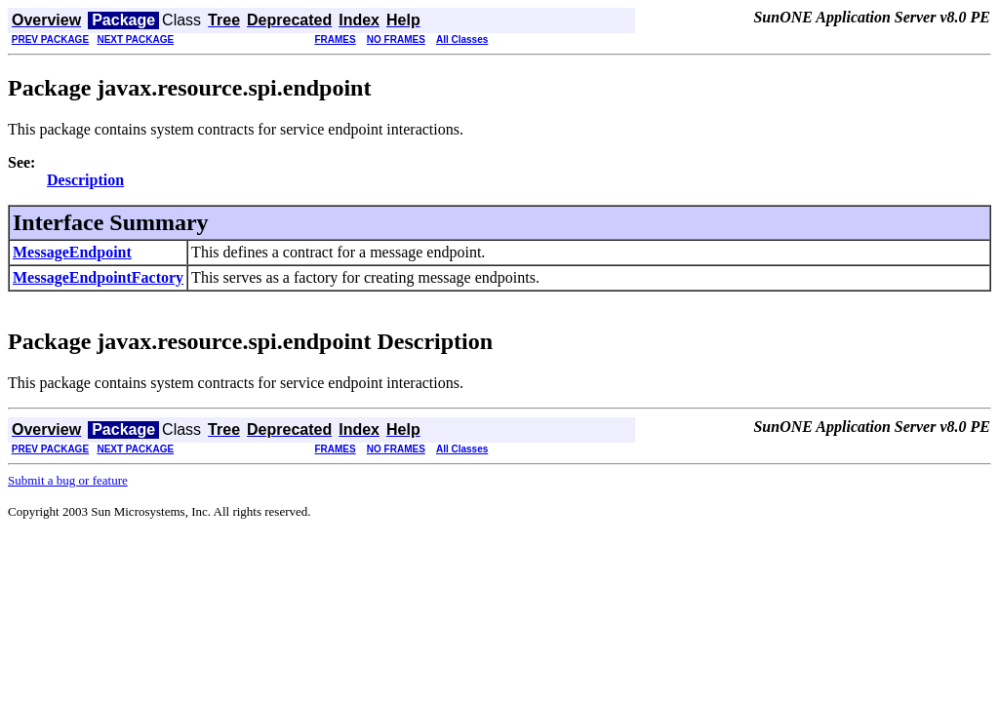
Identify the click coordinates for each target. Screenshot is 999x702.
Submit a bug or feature (68, 480)
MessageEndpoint (72, 252)
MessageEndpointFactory (98, 277)
